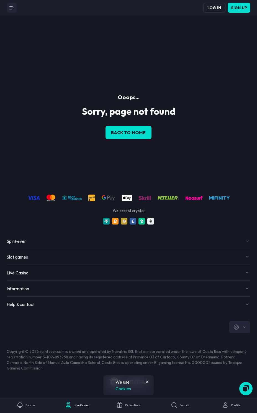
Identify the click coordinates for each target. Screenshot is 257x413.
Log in (214, 7)
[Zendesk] (246, 388)
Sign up (239, 7)
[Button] (12, 8)
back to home (128, 132)
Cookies (123, 388)
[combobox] (239, 327)
